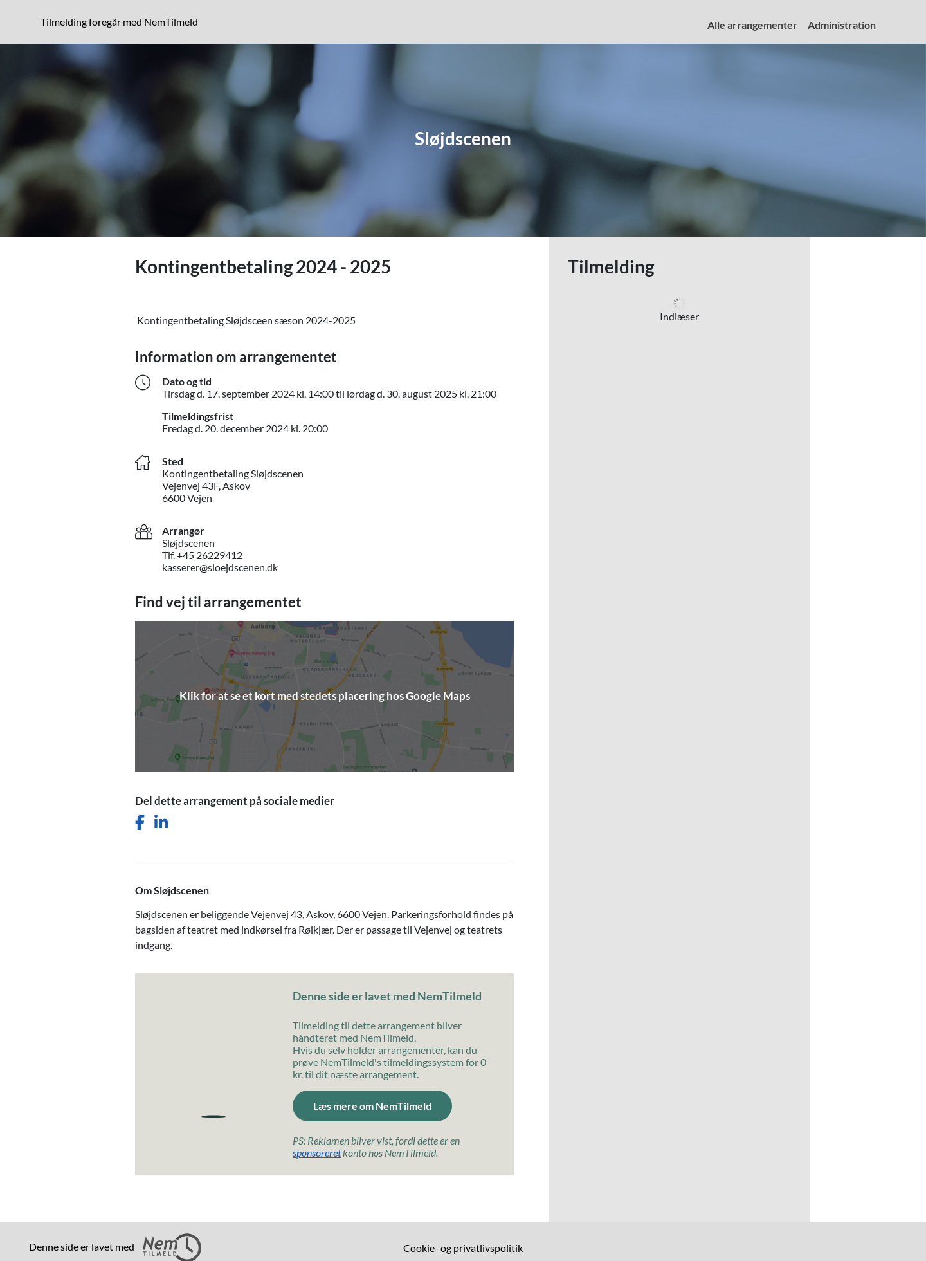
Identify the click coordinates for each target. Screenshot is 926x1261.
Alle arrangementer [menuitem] (752, 25)
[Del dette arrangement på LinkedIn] (161, 822)
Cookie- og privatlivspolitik (463, 1248)
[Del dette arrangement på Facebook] (140, 822)
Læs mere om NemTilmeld (372, 1106)
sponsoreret (317, 1152)
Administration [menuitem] (842, 25)
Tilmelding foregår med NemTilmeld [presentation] (119, 21)
